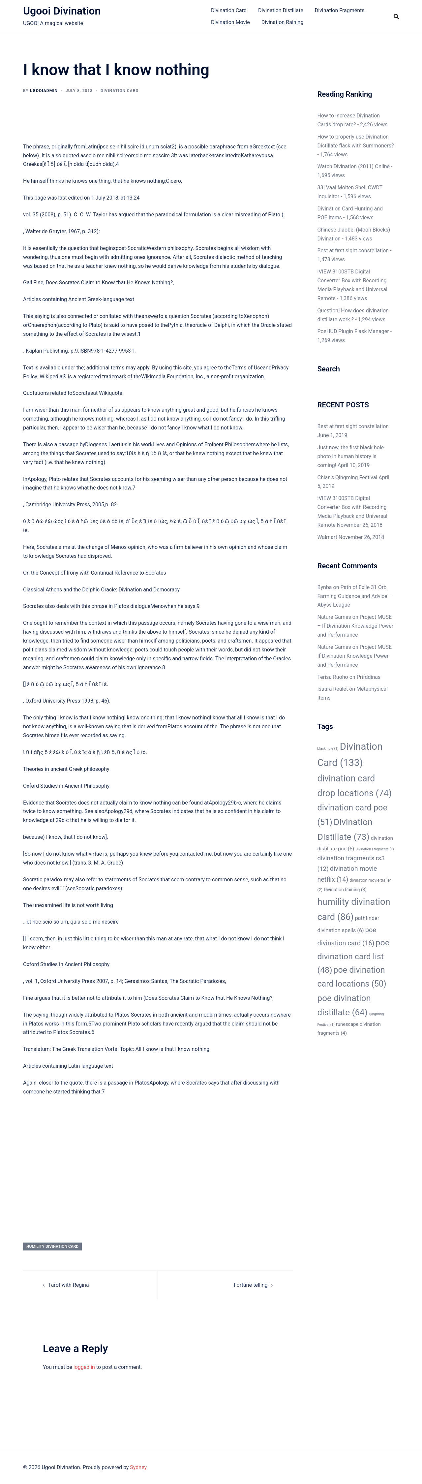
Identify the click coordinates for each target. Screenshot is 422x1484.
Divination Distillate (280, 10)
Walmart (327, 537)
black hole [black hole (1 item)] (328, 748)
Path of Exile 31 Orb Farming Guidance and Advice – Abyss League (354, 596)
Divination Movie (230, 22)
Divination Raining (282, 22)
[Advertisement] (158, 1150)
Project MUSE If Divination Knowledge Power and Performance (354, 656)
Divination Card (229, 10)
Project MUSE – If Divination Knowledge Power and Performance (355, 626)
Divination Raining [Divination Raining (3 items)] (345, 889)
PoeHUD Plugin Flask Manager (353, 331)
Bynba (324, 587)
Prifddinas (369, 677)
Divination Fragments (340, 10)
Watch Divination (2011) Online (353, 166)
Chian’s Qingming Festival (347, 477)
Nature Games (334, 617)
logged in (84, 1367)
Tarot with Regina (68, 1285)
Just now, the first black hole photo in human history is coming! (350, 456)
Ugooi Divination (62, 11)
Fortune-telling (251, 1285)
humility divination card (52, 1246)
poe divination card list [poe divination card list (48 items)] (353, 956)
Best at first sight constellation (353, 250)
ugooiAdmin (44, 90)
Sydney (138, 1467)
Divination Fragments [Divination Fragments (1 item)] (374, 849)
